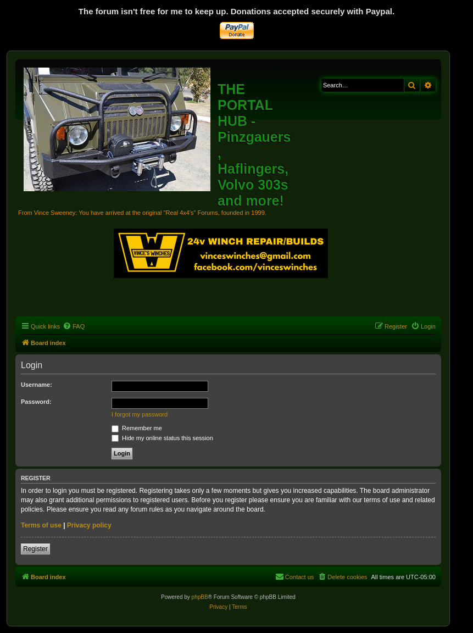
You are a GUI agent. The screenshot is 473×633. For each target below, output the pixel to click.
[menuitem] (74, 326)
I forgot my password (140, 414)
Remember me (137, 428)
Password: (36, 401)
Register (35, 549)
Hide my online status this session (162, 438)
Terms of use (41, 525)
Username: (36, 384)
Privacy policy (89, 525)
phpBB (200, 597)
